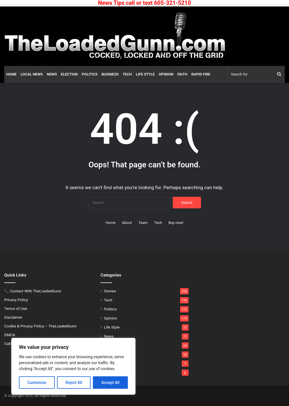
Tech (127, 74)
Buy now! (175, 223)
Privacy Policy (16, 299)
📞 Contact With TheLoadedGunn (32, 291)
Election (69, 74)
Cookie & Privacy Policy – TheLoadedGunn (40, 326)
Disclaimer (13, 317)
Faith (182, 74)
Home (11, 74)
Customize (36, 382)
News (52, 74)
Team (143, 223)
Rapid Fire (200, 74)
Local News (32, 74)
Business (110, 74)
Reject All (73, 382)
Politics (90, 74)
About (127, 223)
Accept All (110, 382)
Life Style (145, 74)
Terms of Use (15, 308)
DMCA (9, 334)
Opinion (166, 74)
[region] (73, 366)
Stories (110, 291)
